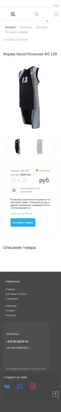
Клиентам (11, 305)
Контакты (26, 27)
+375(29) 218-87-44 (15, 39)
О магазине (12, 298)
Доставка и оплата (16, 294)
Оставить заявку (16, 32)
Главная (10, 289)
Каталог (10, 27)
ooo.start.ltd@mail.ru (17, 347)
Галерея (41, 27)
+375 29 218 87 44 (17, 341)
